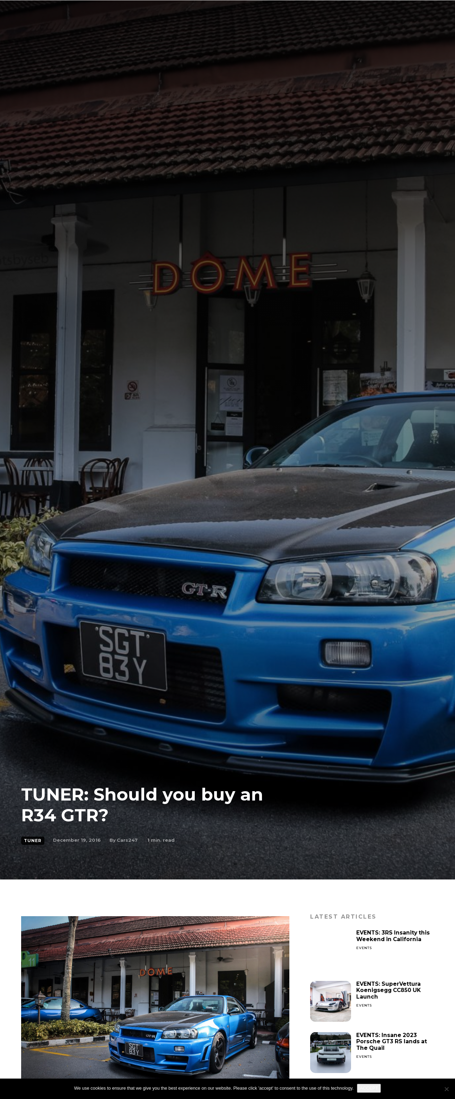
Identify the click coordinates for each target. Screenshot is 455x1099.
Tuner (32, 841)
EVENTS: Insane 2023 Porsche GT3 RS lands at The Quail (392, 1041)
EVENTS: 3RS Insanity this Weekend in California (394, 935)
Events (364, 948)
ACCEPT (369, 1088)
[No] (446, 1088)
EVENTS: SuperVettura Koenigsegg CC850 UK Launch (390, 990)
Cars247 (127, 840)
